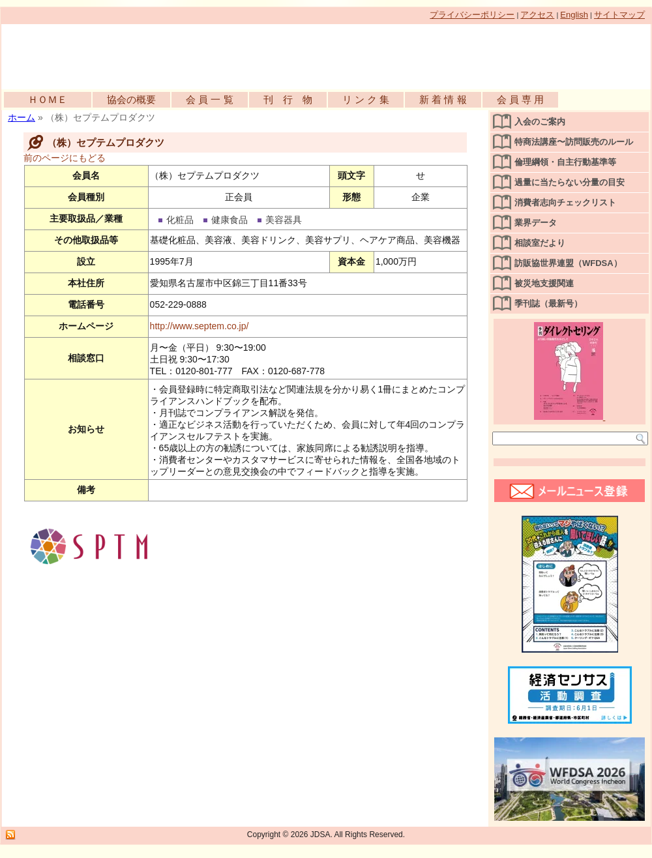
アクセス (537, 15)
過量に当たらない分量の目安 (569, 182)
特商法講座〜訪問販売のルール (573, 142)
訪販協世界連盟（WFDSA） (568, 263)
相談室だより (539, 243)
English (574, 15)
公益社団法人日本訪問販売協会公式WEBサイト (151, 53)
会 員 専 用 (520, 99)
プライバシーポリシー (472, 15)
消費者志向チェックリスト (565, 202)
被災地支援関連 (544, 283)
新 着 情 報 (443, 99)
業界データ (535, 223)
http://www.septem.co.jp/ (199, 326)
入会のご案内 (539, 121)
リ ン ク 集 (366, 99)
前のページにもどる (64, 158)
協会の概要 (131, 99)
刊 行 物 (287, 99)
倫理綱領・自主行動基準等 (565, 162)
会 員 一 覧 (209, 99)
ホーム (21, 117)
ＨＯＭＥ (47, 99)
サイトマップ (619, 15)
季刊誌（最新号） (548, 303)
